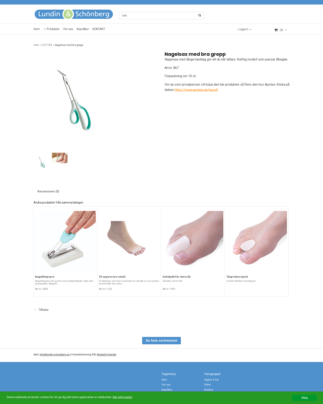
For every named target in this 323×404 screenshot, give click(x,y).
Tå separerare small (112, 276)
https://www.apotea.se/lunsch (196, 90)
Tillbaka (41, 309)
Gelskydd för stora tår (177, 276)
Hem (37, 29)
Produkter (53, 29)
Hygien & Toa (211, 379)
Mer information (122, 397)
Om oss (68, 29)
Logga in (243, 29)
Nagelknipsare (44, 276)
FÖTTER (47, 45)
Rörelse (208, 389)
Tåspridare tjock (237, 276)
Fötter (207, 384)
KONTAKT (98, 29)
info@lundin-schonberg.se (55, 354)
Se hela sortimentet (161, 340)
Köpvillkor (83, 29)
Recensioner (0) (48, 191)
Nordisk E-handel (106, 354)
